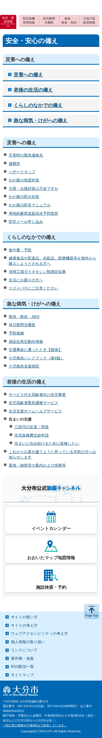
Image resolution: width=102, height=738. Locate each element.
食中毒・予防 (20, 250)
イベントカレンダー (51, 528)
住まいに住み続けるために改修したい (46, 443)
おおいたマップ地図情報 (51, 557)
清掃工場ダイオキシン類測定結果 (37, 271)
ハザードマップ (22, 172)
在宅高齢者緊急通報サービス (33, 403)
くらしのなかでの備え (38, 105)
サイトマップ (22, 675)
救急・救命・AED (24, 316)
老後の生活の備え (33, 90)
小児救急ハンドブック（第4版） (36, 358)
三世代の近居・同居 (31, 427)
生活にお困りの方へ (26, 280)
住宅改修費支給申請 (31, 435)
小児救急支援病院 (24, 366)
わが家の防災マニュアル (30, 205)
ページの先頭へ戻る (91, 611)
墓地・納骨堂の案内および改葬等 (37, 465)
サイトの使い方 (24, 617)
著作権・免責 (22, 658)
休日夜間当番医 (22, 325)
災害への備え (28, 74)
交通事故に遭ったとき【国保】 (35, 349)
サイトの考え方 (24, 625)
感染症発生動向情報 (26, 341)
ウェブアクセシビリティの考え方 (39, 633)
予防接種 (16, 333)
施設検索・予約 (51, 587)
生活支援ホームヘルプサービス (35, 411)
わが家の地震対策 (24, 180)
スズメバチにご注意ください (33, 288)
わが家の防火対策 (24, 196)
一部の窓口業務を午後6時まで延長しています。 (35, 725)
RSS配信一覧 (22, 666)
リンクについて (24, 650)
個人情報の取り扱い (28, 642)
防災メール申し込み (26, 221)
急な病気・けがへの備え (40, 120)
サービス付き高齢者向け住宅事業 (37, 394)
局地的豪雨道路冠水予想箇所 (33, 213)
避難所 (14, 163)
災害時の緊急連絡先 (26, 155)
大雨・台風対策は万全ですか (33, 188)
